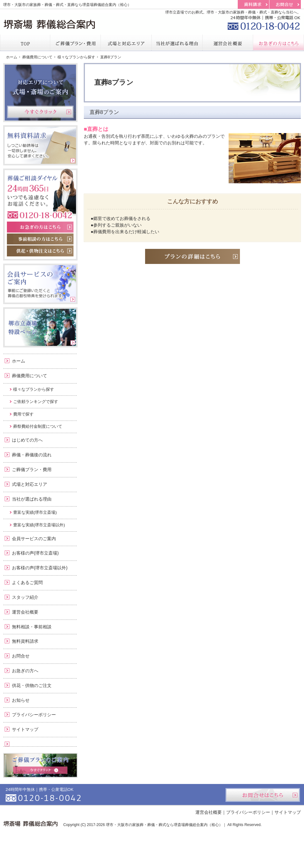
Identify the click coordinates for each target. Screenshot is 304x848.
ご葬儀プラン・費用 (32, 469)
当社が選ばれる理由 (32, 499)
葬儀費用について (29, 375)
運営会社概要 (25, 612)
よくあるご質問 (27, 582)
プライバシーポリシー (34, 714)
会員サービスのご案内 (34, 538)
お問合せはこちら (262, 795)
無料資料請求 (25, 641)
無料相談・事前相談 (32, 626)
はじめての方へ (27, 440)
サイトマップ (25, 729)
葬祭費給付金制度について (37, 426)
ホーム (18, 360)
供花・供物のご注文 (32, 685)
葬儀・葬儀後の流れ (32, 454)
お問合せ (21, 655)
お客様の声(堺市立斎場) (35, 552)
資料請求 (253, 4)
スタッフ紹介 (25, 597)
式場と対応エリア (29, 484)
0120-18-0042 (263, 22)
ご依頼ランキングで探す (35, 401)
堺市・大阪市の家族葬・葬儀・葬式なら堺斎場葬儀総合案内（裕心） (164, 825)
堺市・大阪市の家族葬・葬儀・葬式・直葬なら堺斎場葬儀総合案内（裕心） (67, 5)
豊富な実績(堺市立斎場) (35, 512)
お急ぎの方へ (25, 670)
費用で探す (23, 414)
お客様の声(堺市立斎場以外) (40, 567)
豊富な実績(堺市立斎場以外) (39, 525)
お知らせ (21, 700)
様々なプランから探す (33, 389)
